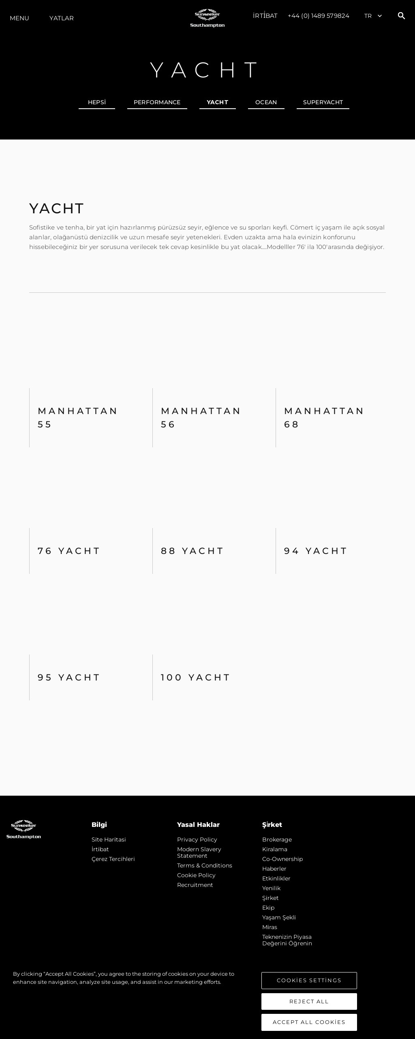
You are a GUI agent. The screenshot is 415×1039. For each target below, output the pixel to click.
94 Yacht (316, 550)
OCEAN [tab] (266, 102)
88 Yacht (193, 550)
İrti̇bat (265, 15)
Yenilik (271, 888)
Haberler (274, 868)
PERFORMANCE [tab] (157, 102)
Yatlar (61, 18)
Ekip (268, 907)
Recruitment (195, 885)
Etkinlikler (276, 878)
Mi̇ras (269, 927)
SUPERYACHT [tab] (323, 102)
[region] (207, 1000)
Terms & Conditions (204, 865)
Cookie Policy (196, 875)
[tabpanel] (207, 467)
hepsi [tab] (97, 102)
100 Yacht (196, 677)
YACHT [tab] (218, 102)
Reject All (309, 1001)
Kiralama (274, 849)
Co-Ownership (282, 859)
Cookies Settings (309, 980)
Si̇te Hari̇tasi (109, 839)
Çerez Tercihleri (113, 859)
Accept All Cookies (309, 1022)
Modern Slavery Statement (199, 852)
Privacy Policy (197, 839)
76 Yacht (69, 550)
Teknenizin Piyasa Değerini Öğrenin (287, 940)
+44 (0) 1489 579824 (318, 15)
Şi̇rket (270, 898)
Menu (19, 18)
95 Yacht (69, 677)
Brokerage (277, 839)
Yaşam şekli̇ (279, 917)
